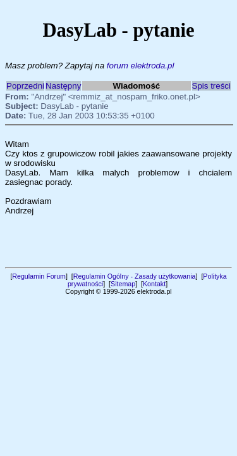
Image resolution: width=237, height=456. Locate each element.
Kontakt (154, 284)
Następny (63, 86)
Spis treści (211, 86)
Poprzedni (25, 86)
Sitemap (123, 284)
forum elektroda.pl (140, 65)
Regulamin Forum (39, 276)
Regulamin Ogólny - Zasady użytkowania (134, 276)
